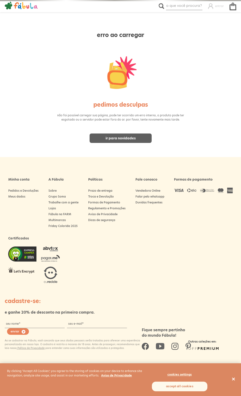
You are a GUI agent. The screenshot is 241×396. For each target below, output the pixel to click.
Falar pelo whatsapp (149, 196)
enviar (15, 331)
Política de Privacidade (31, 348)
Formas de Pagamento (104, 202)
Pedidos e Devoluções (23, 191)
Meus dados (16, 196)
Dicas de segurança (101, 220)
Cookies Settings (179, 374)
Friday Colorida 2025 (63, 226)
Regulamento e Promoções (107, 208)
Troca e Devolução (101, 196)
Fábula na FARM (59, 214)
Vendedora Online (147, 191)
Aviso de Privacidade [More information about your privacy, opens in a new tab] (116, 375)
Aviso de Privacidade (103, 214)
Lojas (52, 208)
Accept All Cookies (179, 386)
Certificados (18, 238)
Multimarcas (57, 220)
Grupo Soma (57, 196)
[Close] (233, 379)
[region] (120, 379)
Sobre (52, 191)
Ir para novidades (121, 138)
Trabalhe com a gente (63, 202)
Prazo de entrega (100, 191)
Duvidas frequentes (148, 202)
